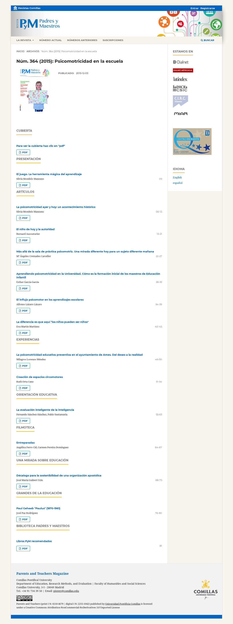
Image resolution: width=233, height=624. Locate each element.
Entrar (195, 8)
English (177, 177)
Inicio (20, 51)
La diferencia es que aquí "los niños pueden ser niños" (52, 322)
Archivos (33, 51)
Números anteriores (82, 40)
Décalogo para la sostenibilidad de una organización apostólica (58, 475)
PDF (24, 152)
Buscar (207, 40)
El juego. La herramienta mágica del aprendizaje (49, 174)
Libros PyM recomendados (34, 541)
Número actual (50, 40)
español (177, 183)
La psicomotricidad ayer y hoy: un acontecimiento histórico (55, 207)
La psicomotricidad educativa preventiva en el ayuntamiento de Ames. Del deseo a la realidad (79, 354)
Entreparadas (25, 442)
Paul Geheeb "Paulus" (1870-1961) (38, 508)
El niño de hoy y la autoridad (35, 229)
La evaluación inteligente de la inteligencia (45, 410)
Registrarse (207, 8)
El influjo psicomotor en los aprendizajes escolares (50, 299)
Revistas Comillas (29, 8)
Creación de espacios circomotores (39, 377)
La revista (24, 40)
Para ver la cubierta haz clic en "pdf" (40, 146)
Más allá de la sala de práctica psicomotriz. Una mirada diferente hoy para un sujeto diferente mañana (85, 251)
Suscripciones (113, 40)
